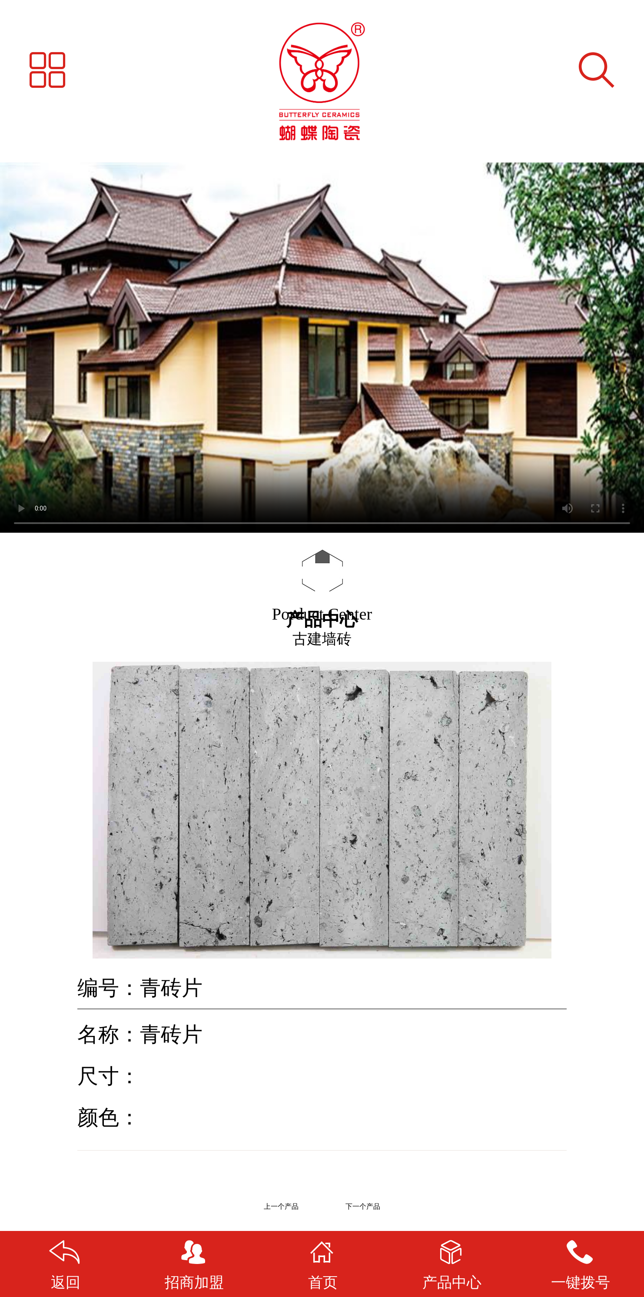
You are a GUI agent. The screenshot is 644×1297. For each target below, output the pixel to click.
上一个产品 (281, 1206)
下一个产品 (362, 1206)
